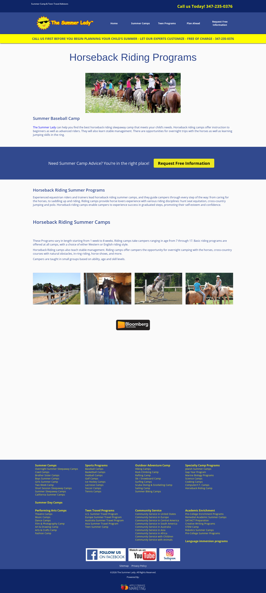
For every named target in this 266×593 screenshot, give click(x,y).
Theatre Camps (43, 514)
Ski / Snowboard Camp (148, 478)
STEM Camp (192, 526)
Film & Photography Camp (50, 523)
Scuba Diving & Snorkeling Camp (153, 485)
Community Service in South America (156, 523)
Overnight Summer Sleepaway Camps (56, 468)
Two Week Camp (44, 485)
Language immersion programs (206, 541)
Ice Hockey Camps (95, 481)
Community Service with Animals (154, 539)
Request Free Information (219, 23)
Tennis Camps (93, 491)
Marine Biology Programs (199, 475)
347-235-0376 (219, 6)
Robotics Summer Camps (199, 530)
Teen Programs (167, 23)
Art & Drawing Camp (46, 526)
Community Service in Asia (150, 530)
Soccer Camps (93, 488)
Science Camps (193, 478)
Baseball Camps (94, 468)
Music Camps (42, 517)
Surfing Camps (143, 481)
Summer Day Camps (48, 502)
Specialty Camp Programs (202, 465)
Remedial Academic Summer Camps (205, 517)
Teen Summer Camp (96, 526)
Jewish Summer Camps (198, 468)
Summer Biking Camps (148, 491)
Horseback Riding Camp (198, 488)
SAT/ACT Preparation (197, 520)
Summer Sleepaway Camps (50, 491)
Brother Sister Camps (47, 475)
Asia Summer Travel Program (101, 523)
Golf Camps (91, 478)
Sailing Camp (142, 488)
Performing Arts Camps (50, 510)
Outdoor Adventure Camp (152, 465)
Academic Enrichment (200, 510)
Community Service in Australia (153, 526)
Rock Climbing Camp (147, 472)
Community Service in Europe (152, 517)
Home (114, 23)
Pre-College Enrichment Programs (204, 514)
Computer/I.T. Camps (197, 485)
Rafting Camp (143, 475)
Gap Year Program (195, 472)
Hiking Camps (143, 468)
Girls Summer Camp (46, 481)
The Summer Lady (44, 127)
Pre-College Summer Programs (202, 533)
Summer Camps (140, 23)
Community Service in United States (155, 514)
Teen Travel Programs (99, 510)
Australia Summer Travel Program (104, 520)
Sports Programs (96, 465)
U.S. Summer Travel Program (101, 514)
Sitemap (124, 565)
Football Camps (94, 475)
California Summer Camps (50, 494)
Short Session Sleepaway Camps (53, 488)
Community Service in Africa (151, 533)
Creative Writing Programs (200, 523)
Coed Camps (42, 472)
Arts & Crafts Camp (46, 530)
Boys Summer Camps (47, 478)
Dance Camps (43, 520)
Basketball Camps (95, 472)
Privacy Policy (139, 565)
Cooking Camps (194, 481)
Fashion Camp (43, 533)
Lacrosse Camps (94, 485)
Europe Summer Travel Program (103, 517)
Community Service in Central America (157, 520)
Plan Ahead (193, 23)
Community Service (148, 510)
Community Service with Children (154, 536)
